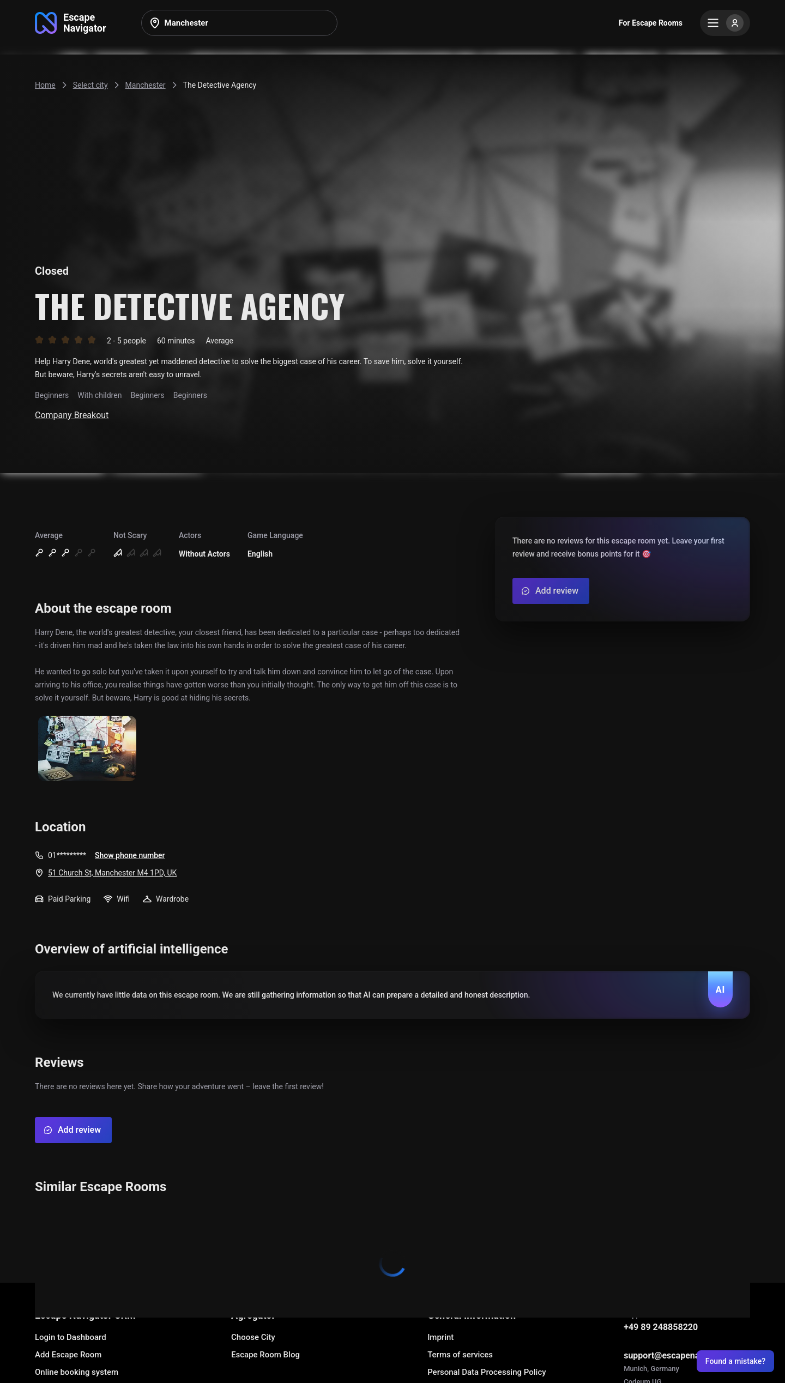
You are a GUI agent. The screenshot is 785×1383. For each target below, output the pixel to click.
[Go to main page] (70, 23)
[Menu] (725, 23)
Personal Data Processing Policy (486, 1372)
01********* (67, 855)
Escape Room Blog (265, 1355)
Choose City (253, 1337)
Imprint (440, 1337)
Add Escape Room (68, 1355)
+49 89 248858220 (661, 1327)
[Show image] (87, 749)
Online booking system (76, 1372)
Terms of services (460, 1355)
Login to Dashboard (70, 1337)
